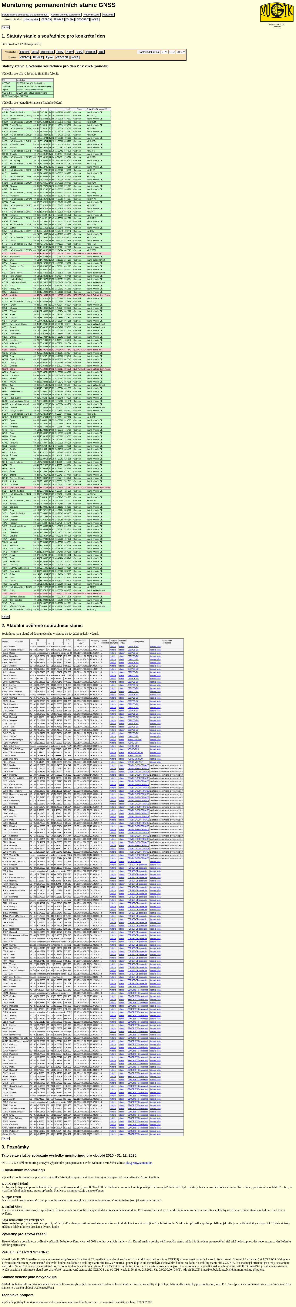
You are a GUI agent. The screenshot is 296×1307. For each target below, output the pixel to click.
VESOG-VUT (133, 743)
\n (164, 52)
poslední (24, 52)
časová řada (155, 647)
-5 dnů (79, 52)
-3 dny (60, 52)
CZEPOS (47, 19)
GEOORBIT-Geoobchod (138, 987)
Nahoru (5, 27)
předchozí (90, 52)
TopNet (70, 19)
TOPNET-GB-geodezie (137, 865)
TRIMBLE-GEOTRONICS (138, 765)
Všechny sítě (31, 19)
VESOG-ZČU (133, 746)
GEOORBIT (82, 19)
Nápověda (108, 14)
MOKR (95, 19)
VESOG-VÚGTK (134, 740)
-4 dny (69, 52)
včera (35, 52)
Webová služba (91, 14)
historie (113, 647)
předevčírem (47, 52)
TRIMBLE (58, 19)
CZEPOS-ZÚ (133, 647)
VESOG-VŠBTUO (135, 752)
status (121, 647)
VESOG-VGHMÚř (135, 762)
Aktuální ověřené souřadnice (66, 14)
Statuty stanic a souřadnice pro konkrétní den (25, 14)
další (101, 52)
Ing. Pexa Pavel (134, 862)
